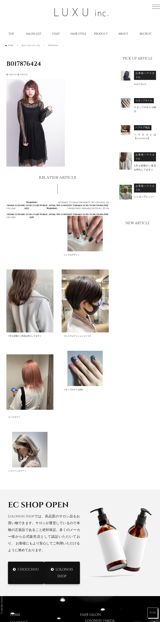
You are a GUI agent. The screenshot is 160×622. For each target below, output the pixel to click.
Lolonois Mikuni (100, 533)
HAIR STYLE (78, 34)
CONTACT (18, 559)
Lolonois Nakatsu (101, 564)
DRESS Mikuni (97, 593)
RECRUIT (145, 34)
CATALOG (18, 535)
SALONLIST (19, 512)
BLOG (14, 528)
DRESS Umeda (96, 586)
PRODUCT (101, 34)
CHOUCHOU (28, 459)
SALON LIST (34, 34)
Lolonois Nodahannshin (107, 518)
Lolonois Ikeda (98, 549)
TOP (11, 34)
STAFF (56, 34)
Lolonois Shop (64, 462)
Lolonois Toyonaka (103, 526)
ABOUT (123, 34)
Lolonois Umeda (100, 510)
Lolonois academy (102, 572)
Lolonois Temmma (101, 557)
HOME (15, 505)
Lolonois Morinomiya (105, 541)
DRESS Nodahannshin (104, 601)
